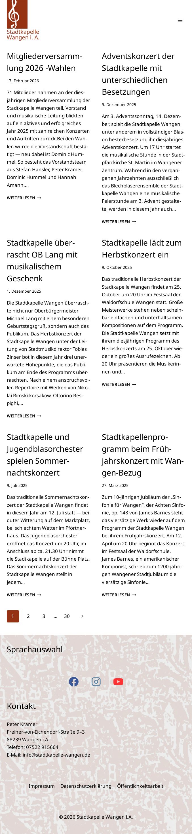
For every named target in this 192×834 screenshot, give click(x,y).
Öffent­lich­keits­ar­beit (140, 786)
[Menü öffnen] (180, 20)
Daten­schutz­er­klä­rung (85, 786)
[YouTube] (118, 681)
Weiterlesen (24, 197)
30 (67, 616)
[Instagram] (96, 681)
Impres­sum (42, 786)
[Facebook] (73, 681)
